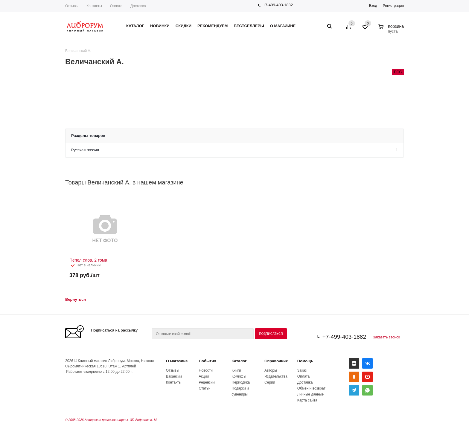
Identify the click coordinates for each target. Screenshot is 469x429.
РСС (398, 72)
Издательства (275, 376)
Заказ (302, 370)
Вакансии (174, 376)
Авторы (270, 370)
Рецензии (207, 382)
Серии (269, 382)
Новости (206, 370)
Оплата (116, 6)
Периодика (241, 382)
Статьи (205, 388)
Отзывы (71, 6)
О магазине (177, 361)
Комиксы (239, 376)
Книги (236, 370)
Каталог (239, 361)
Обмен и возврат (311, 388)
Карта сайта (307, 400)
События (207, 361)
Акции (204, 376)
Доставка (138, 6)
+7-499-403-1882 (278, 5)
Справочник (276, 361)
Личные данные (310, 394)
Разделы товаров (88, 135)
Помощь (305, 361)
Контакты (94, 6)
